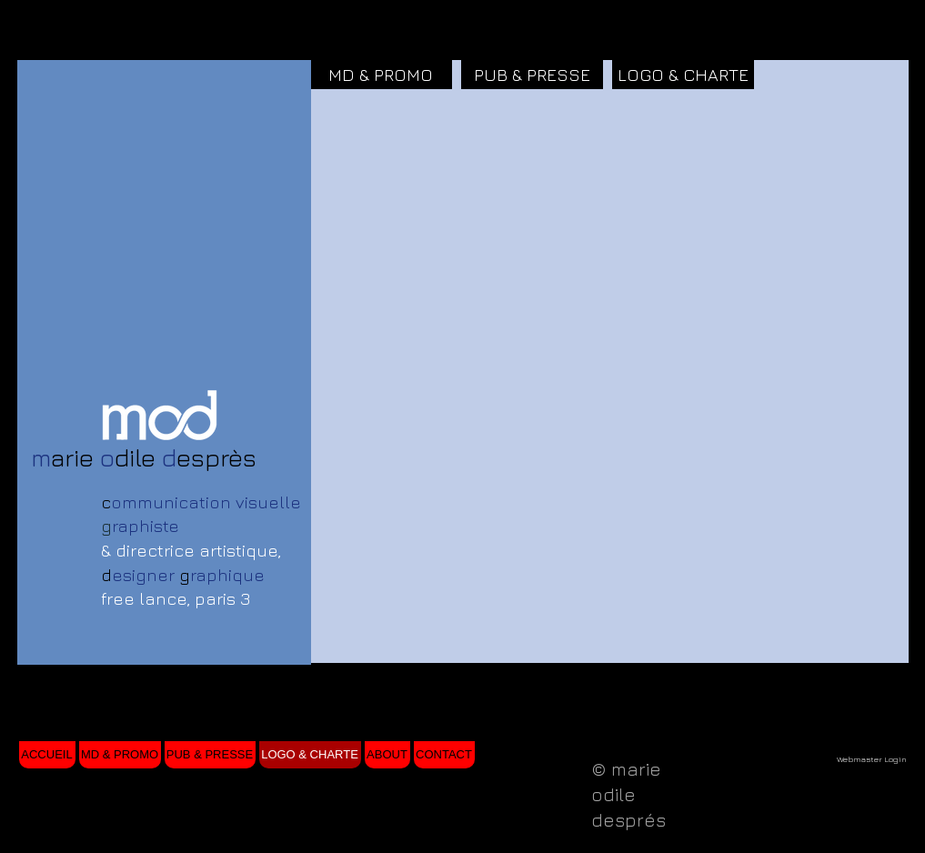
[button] (381, 163)
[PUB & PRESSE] (532, 74)
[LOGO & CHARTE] (683, 74)
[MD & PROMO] (381, 74)
